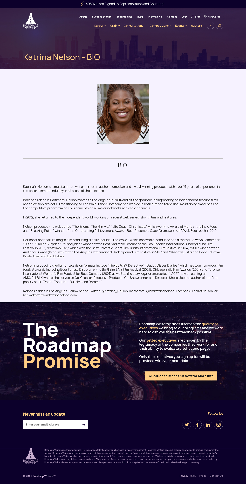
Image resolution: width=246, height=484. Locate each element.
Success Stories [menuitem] (102, 16)
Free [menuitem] (198, 16)
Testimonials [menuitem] (124, 16)
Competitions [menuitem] (159, 25)
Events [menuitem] (179, 25)
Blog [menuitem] (140, 16)
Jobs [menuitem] (185, 16)
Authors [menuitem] (196, 25)
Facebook (197, 424)
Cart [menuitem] (219, 25)
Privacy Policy (188, 475)
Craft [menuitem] (113, 25)
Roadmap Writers (31, 21)
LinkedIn (207, 424)
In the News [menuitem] (155, 16)
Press (202, 475)
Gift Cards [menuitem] (214, 16)
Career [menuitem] (99, 25)
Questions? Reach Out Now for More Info (181, 376)
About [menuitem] (83, 16)
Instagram (218, 424)
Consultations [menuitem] (133, 25)
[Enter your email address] (55, 424)
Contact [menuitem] (172, 16)
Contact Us (216, 475)
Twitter (186, 424)
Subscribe (84, 425)
